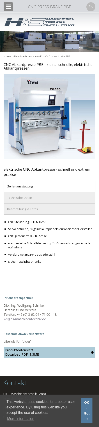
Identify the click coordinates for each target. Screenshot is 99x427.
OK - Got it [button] (87, 411)
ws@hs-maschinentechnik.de (25, 319)
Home (7, 56)
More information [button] (20, 419)
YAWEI (38, 56)
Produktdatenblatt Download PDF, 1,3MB (22, 352)
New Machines (23, 56)
